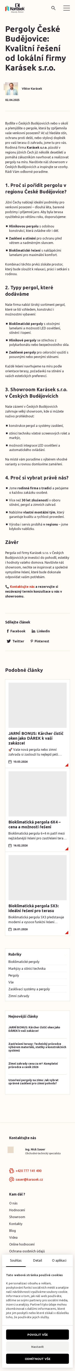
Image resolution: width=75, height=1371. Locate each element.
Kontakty (15, 1224)
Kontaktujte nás (22, 586)
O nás (13, 1203)
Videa (13, 1237)
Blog (12, 1230)
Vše (11, 982)
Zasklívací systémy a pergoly (29, 989)
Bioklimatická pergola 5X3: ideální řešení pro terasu (33, 908)
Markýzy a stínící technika (27, 968)
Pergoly (13, 975)
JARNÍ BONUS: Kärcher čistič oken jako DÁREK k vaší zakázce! (35, 738)
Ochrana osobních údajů (27, 1251)
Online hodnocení (22, 1244)
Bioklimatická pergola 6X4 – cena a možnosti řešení (34, 824)
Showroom (17, 1217)
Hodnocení (17, 1210)
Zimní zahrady (18, 996)
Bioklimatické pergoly (23, 961)
